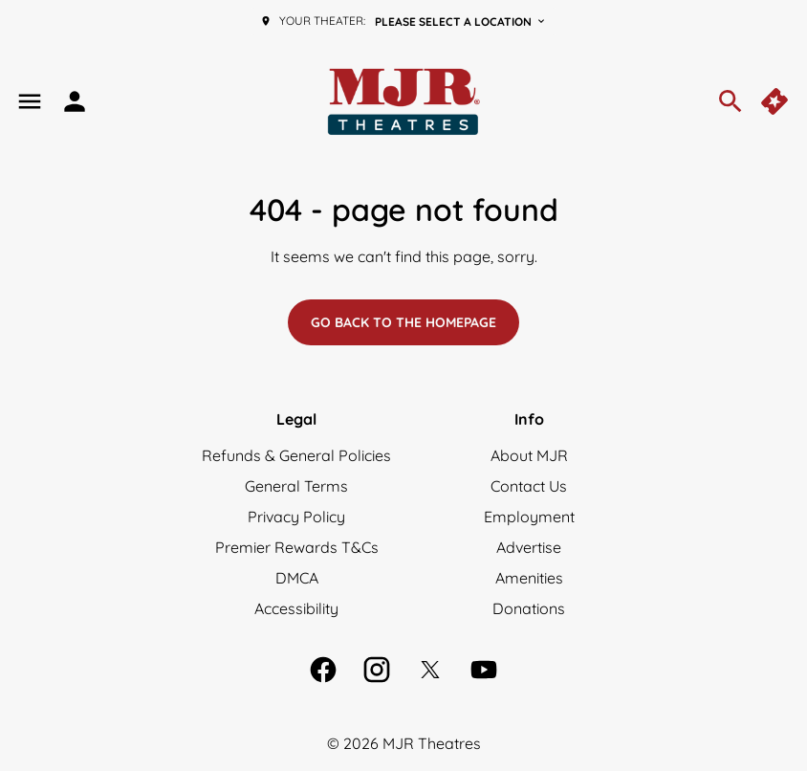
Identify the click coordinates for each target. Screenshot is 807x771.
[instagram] (376, 669)
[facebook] (323, 669)
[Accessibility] (296, 608)
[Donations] (528, 608)
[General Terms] (296, 486)
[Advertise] (528, 547)
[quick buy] (776, 101)
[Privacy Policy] (296, 516)
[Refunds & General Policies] (296, 455)
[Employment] (529, 516)
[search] (730, 101)
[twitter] (430, 669)
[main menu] (29, 101)
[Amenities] (529, 577)
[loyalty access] (74, 101)
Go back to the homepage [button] (403, 322)
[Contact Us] (529, 486)
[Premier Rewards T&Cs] (297, 547)
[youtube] (484, 669)
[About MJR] (529, 455)
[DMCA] (296, 577)
